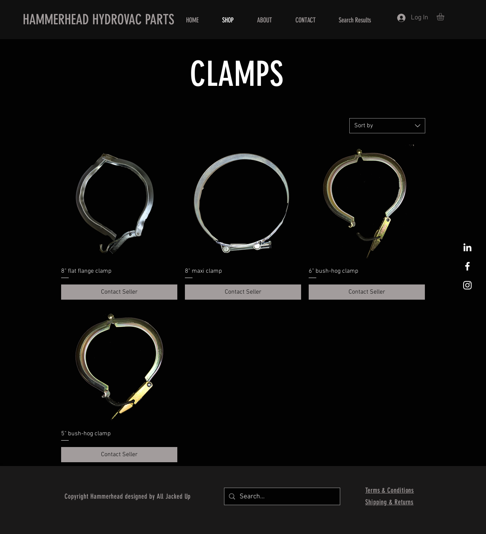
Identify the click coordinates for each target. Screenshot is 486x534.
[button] (445, 17)
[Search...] (282, 496)
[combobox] (387, 125)
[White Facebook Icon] (467, 266)
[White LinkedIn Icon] (467, 247)
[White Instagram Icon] (467, 285)
